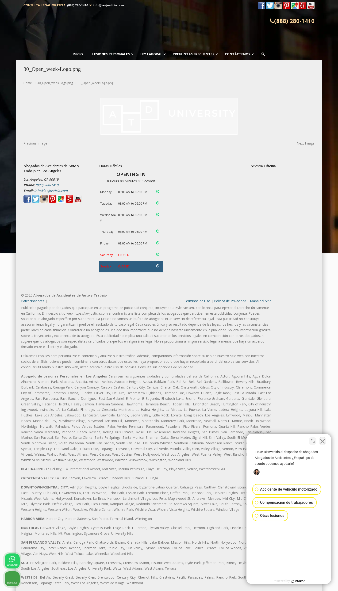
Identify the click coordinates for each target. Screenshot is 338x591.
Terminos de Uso (197, 301)
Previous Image (35, 143)
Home (27, 83)
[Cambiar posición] (312, 441)
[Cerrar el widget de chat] (322, 441)
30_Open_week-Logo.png (55, 83)
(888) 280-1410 (77, 5)
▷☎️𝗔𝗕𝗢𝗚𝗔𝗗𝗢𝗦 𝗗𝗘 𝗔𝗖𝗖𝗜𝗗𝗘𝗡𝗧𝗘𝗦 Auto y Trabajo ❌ (169, 25)
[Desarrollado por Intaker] (298, 581)
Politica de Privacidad (230, 301)
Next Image (306, 143)
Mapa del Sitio (261, 301)
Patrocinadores (32, 301)
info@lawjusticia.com (108, 5)
